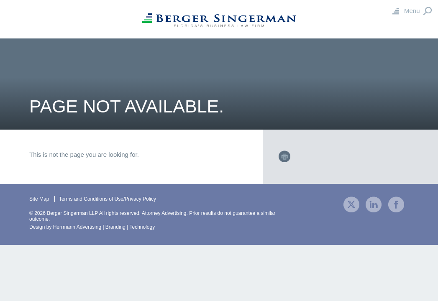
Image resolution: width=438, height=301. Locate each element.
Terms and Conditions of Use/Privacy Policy (107, 199)
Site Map (39, 199)
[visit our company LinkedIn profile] (374, 203)
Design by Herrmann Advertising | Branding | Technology (92, 227)
